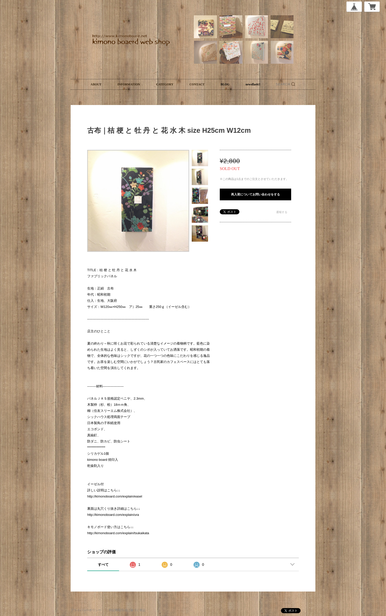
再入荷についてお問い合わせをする (255, 194)
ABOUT (96, 84)
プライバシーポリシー (86, 610)
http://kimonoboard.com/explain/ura (113, 515)
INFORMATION (129, 84)
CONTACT (196, 84)
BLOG (225, 84)
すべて (103, 564)
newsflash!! (253, 84)
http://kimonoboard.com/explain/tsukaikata (118, 533)
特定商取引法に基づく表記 (127, 610)
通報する (281, 212)
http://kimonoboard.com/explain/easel (114, 496)
